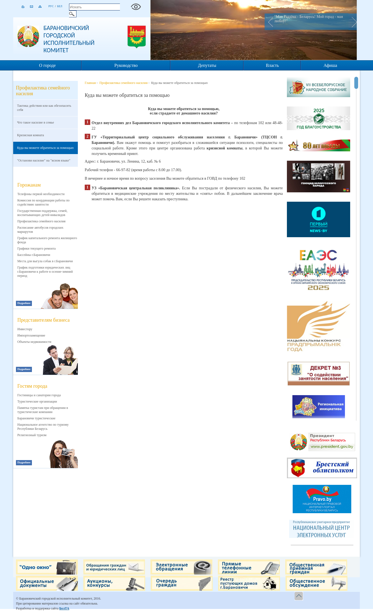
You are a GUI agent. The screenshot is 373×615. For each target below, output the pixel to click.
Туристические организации (37, 401)
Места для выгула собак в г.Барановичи (45, 261)
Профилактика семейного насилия (41, 221)
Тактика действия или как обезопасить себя (44, 108)
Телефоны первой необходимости (41, 194)
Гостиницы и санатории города (39, 395)
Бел (59, 6)
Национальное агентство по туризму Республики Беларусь (43, 427)
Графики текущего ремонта (36, 248)
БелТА (64, 608)
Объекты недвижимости (34, 342)
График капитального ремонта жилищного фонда (47, 240)
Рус (51, 6)
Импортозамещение (31, 335)
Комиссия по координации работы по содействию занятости (43, 202)
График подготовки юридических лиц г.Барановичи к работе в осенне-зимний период (45, 272)
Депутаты (207, 65)
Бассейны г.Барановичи (33, 255)
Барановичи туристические (36, 418)
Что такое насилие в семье (35, 122)
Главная (90, 83)
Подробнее (24, 303)
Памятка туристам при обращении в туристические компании (42, 410)
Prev (269, 21)
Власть (272, 65)
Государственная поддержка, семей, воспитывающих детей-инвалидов (42, 213)
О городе (47, 65)
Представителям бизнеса (43, 320)
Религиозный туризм (31, 435)
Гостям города (32, 386)
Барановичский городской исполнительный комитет (69, 39)
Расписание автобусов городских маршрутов (40, 230)
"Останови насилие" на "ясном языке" (43, 160)
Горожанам (29, 185)
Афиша (330, 65)
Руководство (126, 65)
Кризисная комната (30, 135)
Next (353, 21)
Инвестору (24, 329)
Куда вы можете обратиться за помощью (45, 148)
